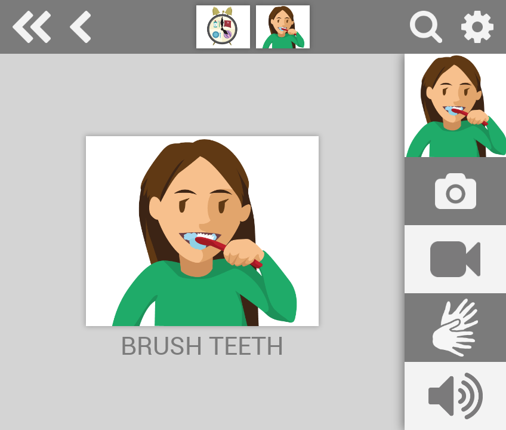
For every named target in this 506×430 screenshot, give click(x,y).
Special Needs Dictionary (32, 27)
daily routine (80, 27)
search (426, 27)
